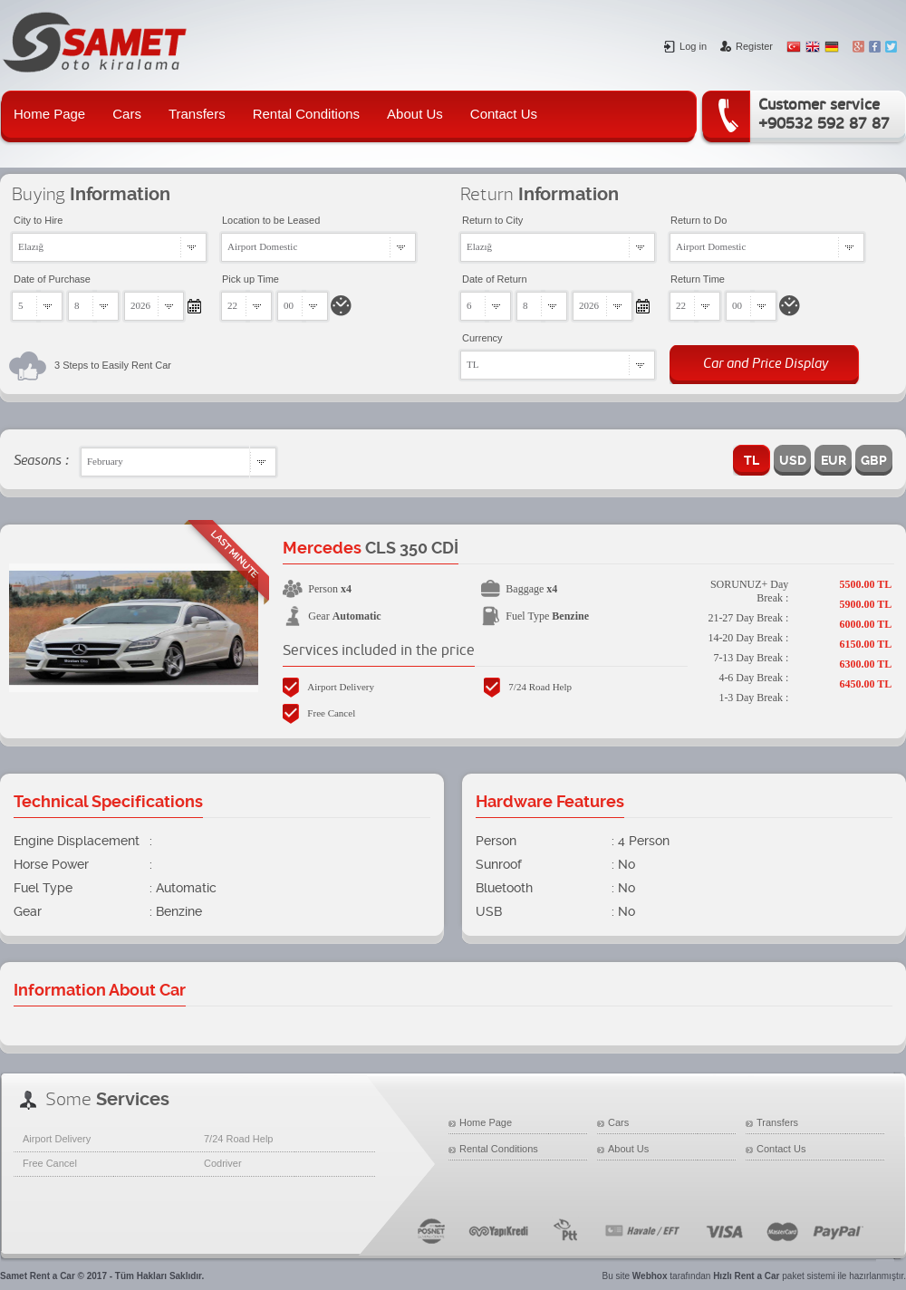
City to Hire (38, 220)
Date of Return (494, 279)
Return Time (697, 279)
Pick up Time (250, 279)
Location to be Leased (271, 220)
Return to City (492, 220)
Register (746, 46)
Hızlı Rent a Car (746, 1276)
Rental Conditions (306, 113)
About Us (415, 113)
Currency (482, 337)
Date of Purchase (52, 279)
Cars (126, 113)
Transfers (197, 113)
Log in (685, 46)
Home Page (49, 113)
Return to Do (698, 220)
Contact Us (503, 113)
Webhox (650, 1276)
